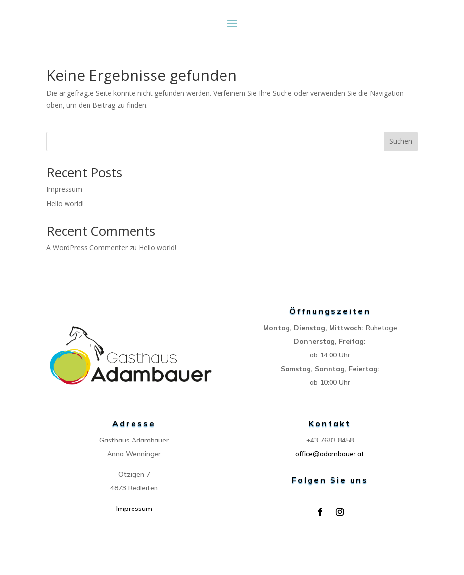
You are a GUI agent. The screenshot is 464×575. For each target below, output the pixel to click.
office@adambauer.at (329, 453)
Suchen (400, 141)
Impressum (64, 189)
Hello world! (65, 203)
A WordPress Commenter (87, 247)
